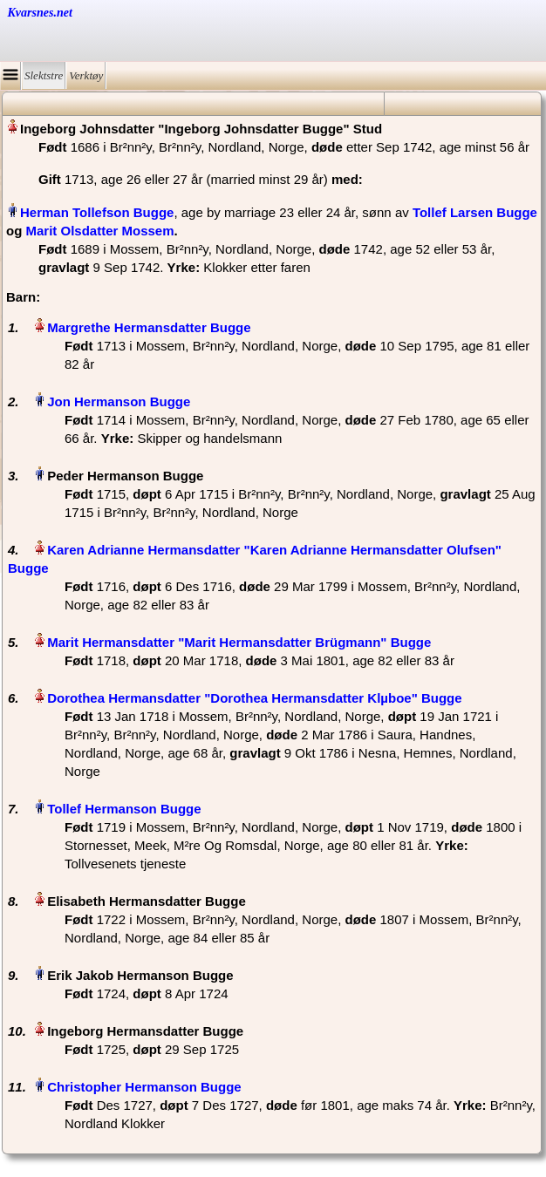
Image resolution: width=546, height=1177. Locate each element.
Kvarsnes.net (40, 12)
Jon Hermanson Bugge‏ (118, 401)
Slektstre (43, 75)
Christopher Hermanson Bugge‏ (144, 1086)
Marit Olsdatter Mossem (100, 230)
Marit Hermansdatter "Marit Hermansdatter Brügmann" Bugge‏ (239, 642)
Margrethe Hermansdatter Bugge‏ (148, 327)
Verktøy (86, 75)
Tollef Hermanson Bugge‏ (124, 808)
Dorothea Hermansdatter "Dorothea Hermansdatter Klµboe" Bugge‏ (254, 698)
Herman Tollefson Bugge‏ (97, 212)
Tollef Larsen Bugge (475, 212)
